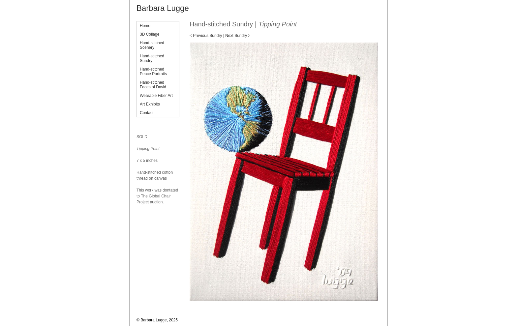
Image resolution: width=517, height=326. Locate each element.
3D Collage (149, 34)
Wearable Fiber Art (156, 95)
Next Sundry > (237, 35)
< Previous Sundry (206, 35)
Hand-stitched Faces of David (153, 84)
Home (145, 25)
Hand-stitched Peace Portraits (153, 71)
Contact (146, 112)
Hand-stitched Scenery (152, 45)
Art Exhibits (150, 104)
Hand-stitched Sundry (152, 58)
